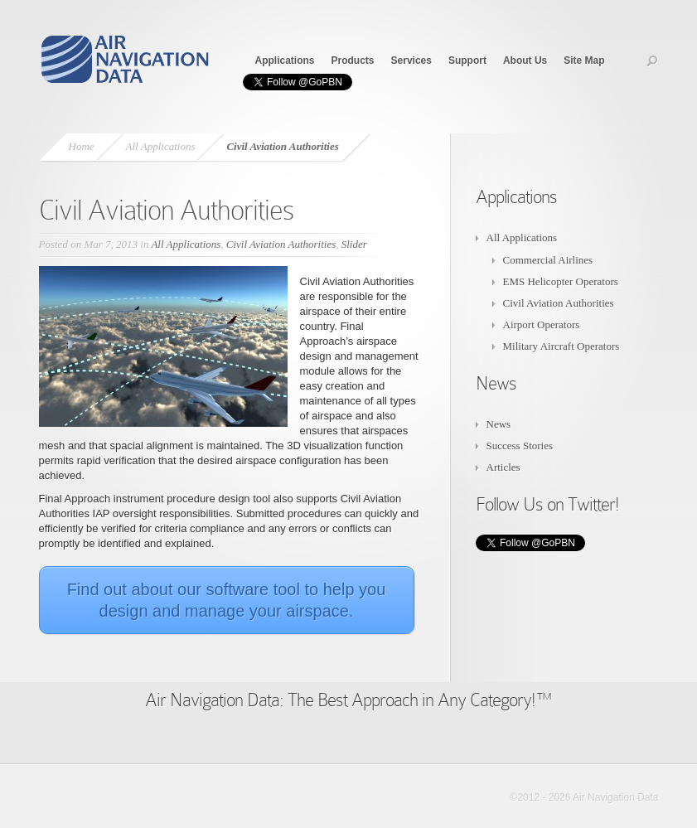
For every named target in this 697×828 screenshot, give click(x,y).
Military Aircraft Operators (561, 346)
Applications (285, 60)
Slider (354, 244)
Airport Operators (541, 324)
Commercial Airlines (548, 260)
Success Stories (520, 445)
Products (353, 60)
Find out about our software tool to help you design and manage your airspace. (226, 600)
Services (411, 60)
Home (81, 146)
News (498, 424)
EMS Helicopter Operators (560, 281)
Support (467, 60)
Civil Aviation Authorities (281, 244)
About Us (525, 60)
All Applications (161, 146)
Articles (503, 467)
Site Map (584, 60)
